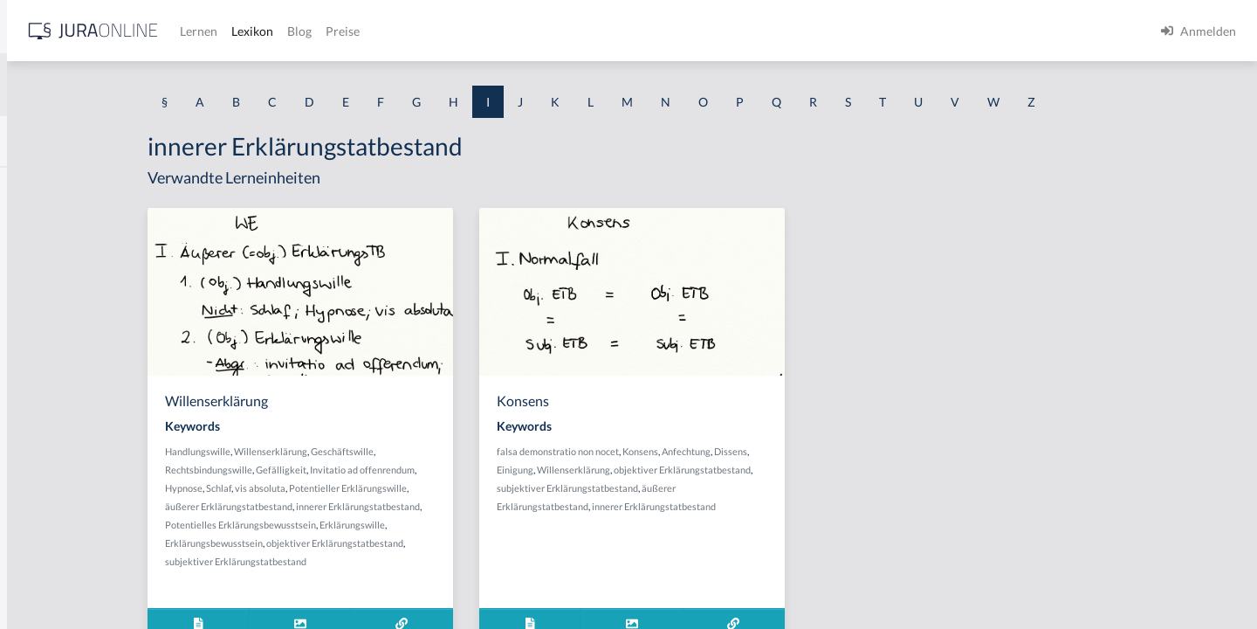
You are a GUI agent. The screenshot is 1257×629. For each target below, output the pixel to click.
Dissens (869, 451)
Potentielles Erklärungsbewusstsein (385, 524)
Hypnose (328, 488)
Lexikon (525, 31)
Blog (572, 31)
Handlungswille (342, 451)
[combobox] (139, 84)
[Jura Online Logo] (365, 31)
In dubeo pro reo (59, 382)
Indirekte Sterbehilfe (69, 500)
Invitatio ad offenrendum (507, 469)
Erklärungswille (497, 524)
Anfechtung (824, 451)
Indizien (35, 539)
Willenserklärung (415, 451)
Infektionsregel (54, 578)
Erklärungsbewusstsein (359, 543)
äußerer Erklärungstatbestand (373, 506)
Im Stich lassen (53, 303)
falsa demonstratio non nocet (696, 451)
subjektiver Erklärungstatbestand (380, 561)
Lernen (471, 31)
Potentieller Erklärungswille (493, 488)
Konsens (779, 451)
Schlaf (363, 488)
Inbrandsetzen (52, 460)
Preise (615, 31)
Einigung (653, 469)
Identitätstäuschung (67, 225)
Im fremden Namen (66, 264)
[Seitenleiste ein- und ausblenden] (251, 26)
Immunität (42, 342)
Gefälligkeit (426, 469)
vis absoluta (405, 488)
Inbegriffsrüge (52, 421)
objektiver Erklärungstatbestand (479, 543)
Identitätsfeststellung (71, 185)
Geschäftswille (487, 451)
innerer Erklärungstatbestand (503, 506)
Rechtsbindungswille (353, 469)
